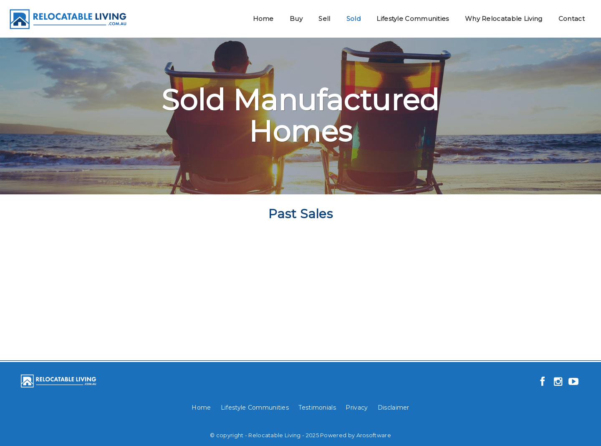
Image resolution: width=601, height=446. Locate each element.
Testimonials (317, 407)
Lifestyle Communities (412, 19)
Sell (324, 19)
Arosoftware (373, 435)
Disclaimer (393, 407)
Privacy (357, 407)
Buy (296, 19)
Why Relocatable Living (504, 19)
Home (263, 19)
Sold (353, 19)
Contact (571, 19)
